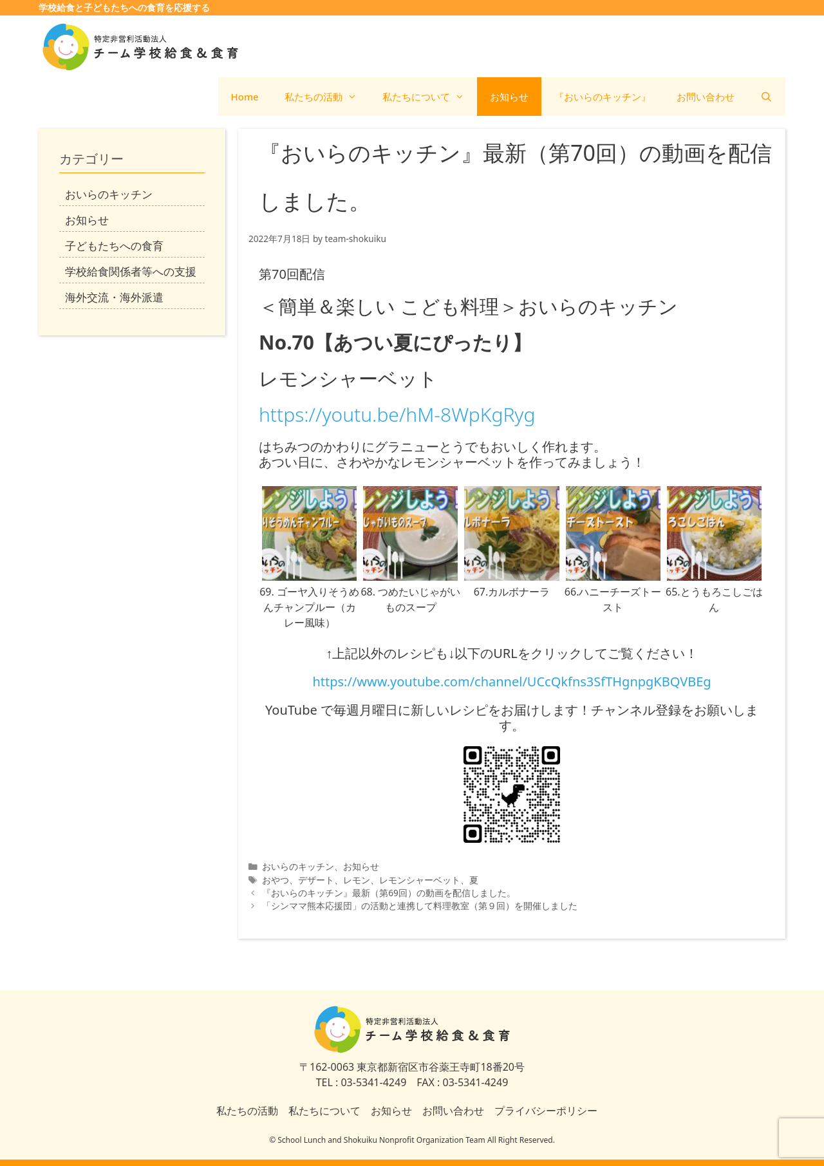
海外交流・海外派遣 (114, 297)
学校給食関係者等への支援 (130, 271)
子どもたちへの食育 (114, 245)
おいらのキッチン (298, 866)
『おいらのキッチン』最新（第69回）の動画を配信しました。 (389, 893)
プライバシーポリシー (545, 1111)
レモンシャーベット (419, 880)
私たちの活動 (327, 96)
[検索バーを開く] (766, 96)
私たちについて (429, 96)
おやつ (275, 880)
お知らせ (509, 96)
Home (245, 96)
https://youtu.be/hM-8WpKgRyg (397, 414)
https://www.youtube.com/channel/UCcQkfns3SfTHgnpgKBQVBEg (511, 681)
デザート (316, 880)
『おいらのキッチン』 (602, 96)
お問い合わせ (706, 96)
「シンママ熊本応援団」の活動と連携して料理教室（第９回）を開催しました (419, 905)
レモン (356, 880)
